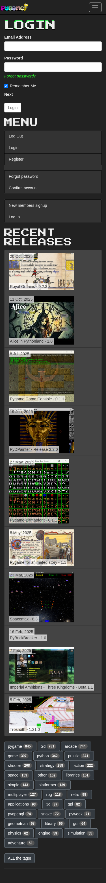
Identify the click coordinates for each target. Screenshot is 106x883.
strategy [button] (52, 765)
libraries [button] (78, 775)
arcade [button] (76, 746)
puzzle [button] (79, 755)
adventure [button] (21, 843)
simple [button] (19, 784)
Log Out (16, 136)
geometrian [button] (22, 823)
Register (16, 159)
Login (13, 147)
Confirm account (23, 188)
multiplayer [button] (23, 794)
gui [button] (80, 823)
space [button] (18, 775)
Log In (14, 217)
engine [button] (48, 833)
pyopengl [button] (20, 814)
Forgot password (23, 176)
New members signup (28, 205)
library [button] (54, 823)
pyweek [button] (80, 814)
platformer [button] (52, 784)
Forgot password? (20, 76)
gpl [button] (75, 804)
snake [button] (51, 814)
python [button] (48, 755)
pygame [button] (20, 746)
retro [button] (79, 794)
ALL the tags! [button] (19, 858)
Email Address (18, 37)
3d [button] (52, 804)
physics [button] (19, 833)
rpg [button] (54, 794)
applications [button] (23, 804)
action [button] (84, 765)
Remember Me (20, 86)
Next (8, 94)
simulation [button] (81, 833)
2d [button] (49, 746)
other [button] (47, 775)
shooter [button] (20, 765)
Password (13, 58)
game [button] (18, 755)
